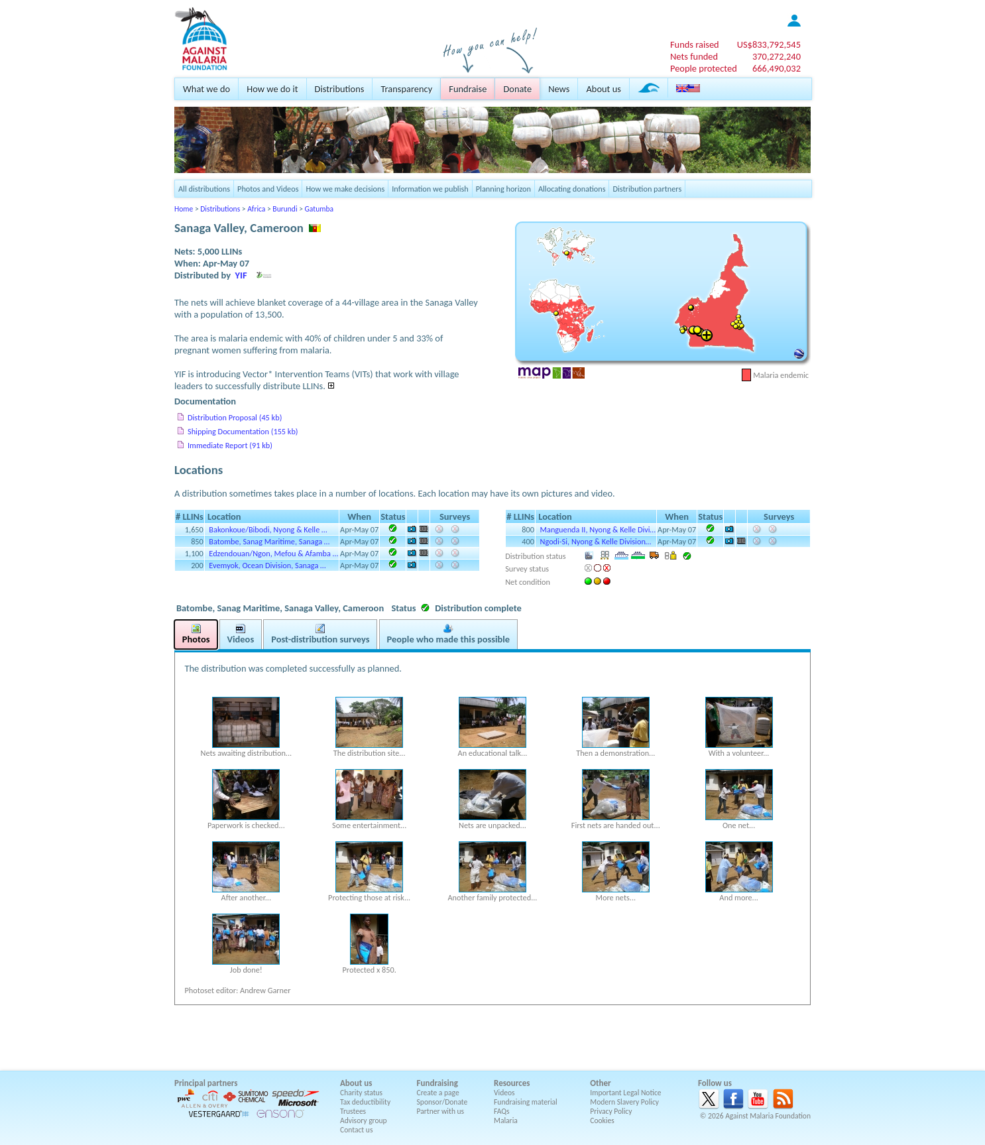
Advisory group (363, 1120)
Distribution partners (646, 189)
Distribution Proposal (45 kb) (235, 417)
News (558, 89)
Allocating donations (572, 189)
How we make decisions (345, 189)
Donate (517, 89)
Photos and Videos (267, 189)
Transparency (406, 89)
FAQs (502, 1111)
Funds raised (694, 44)
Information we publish (430, 189)
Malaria (506, 1120)
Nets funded (694, 56)
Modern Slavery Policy (624, 1102)
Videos (504, 1092)
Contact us (356, 1129)
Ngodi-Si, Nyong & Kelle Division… (596, 541)
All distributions (204, 189)
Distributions (340, 89)
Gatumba (319, 208)
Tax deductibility (365, 1102)
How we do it (272, 89)
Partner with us (441, 1111)
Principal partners (205, 1083)
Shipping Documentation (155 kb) (243, 431)
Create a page (438, 1092)
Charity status (361, 1092)
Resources (512, 1083)
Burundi (284, 208)
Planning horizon (503, 189)
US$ (769, 44)
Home (183, 208)
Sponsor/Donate (442, 1102)
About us (603, 89)
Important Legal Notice (625, 1092)
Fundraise (468, 89)
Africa (256, 208)
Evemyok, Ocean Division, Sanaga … (267, 565)
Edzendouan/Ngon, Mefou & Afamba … (273, 553)
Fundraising (437, 1083)
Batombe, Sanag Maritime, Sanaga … (269, 541)
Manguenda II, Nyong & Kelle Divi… (598, 529)
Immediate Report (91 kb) (230, 445)
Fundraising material (525, 1102)
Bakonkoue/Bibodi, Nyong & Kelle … (268, 529)
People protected (703, 68)
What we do (206, 89)
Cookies (602, 1120)
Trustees (353, 1111)
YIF (241, 275)
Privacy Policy (611, 1111)
